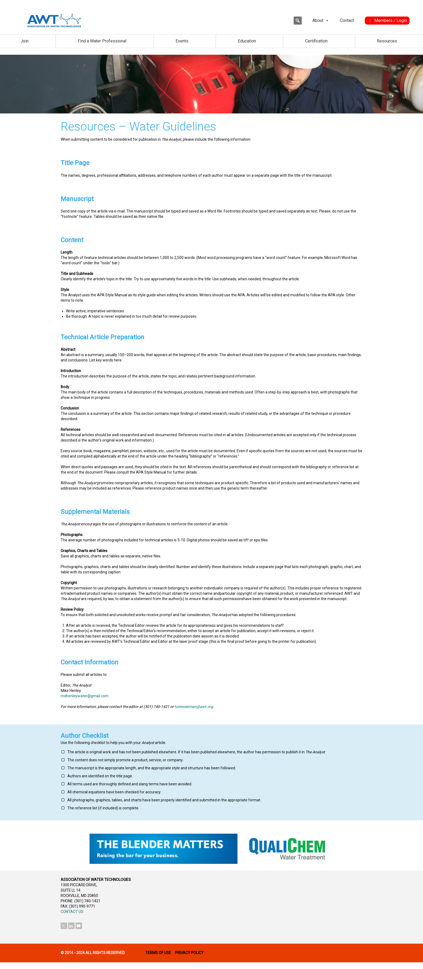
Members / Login (390, 20)
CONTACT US (72, 911)
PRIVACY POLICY (189, 953)
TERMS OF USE (158, 953)
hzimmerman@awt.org (193, 706)
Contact (347, 20)
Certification (316, 41)
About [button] (320, 21)
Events (182, 41)
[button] (298, 21)
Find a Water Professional (102, 41)
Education (247, 41)
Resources (387, 41)
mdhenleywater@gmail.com (84, 696)
